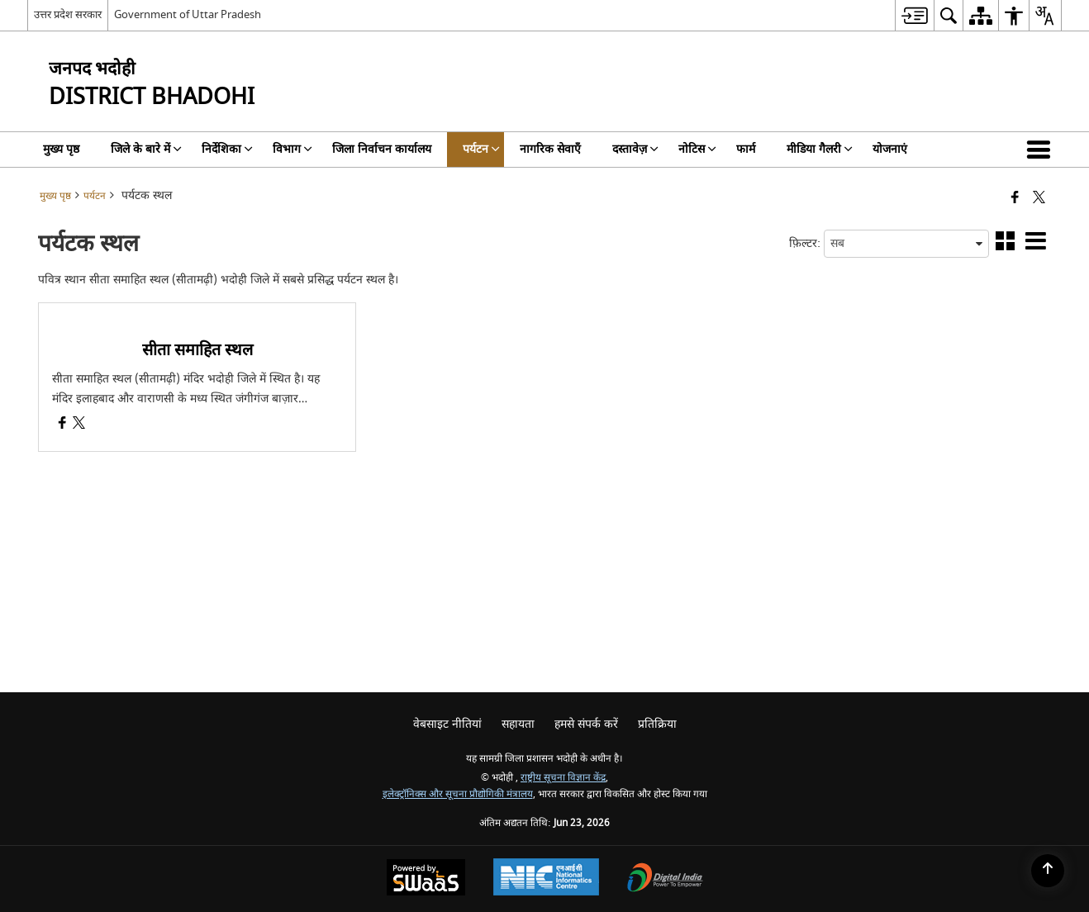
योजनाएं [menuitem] (890, 149)
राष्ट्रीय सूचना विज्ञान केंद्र (563, 778)
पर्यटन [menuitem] (481, 149)
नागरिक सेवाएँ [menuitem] (550, 149)
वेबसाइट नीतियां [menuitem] (447, 724)
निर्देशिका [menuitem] (227, 149)
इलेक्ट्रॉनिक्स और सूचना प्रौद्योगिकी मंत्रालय (458, 794)
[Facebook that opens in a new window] (1015, 199)
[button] (1042, 149)
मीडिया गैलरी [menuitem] (820, 149)
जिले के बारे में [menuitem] (146, 149)
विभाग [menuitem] (292, 149)
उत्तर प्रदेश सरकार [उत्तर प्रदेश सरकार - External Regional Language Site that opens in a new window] (68, 14)
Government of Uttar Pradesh (187, 14)
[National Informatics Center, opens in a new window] (546, 879)
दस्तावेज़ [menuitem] (635, 149)
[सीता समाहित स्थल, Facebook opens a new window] (62, 425)
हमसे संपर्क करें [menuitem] (586, 724)
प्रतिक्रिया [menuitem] (657, 724)
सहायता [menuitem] (518, 724)
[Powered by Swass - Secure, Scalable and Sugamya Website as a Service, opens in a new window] (426, 879)
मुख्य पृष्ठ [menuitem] (61, 149)
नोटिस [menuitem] (697, 149)
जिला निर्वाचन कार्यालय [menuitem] (381, 149)
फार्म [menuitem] (745, 149)
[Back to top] (1047, 870)
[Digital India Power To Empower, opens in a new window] (665, 879)
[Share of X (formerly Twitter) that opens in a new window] (1039, 199)
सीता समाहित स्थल (197, 350)
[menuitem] (914, 15)
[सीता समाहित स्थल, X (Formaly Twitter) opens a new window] (79, 425)
